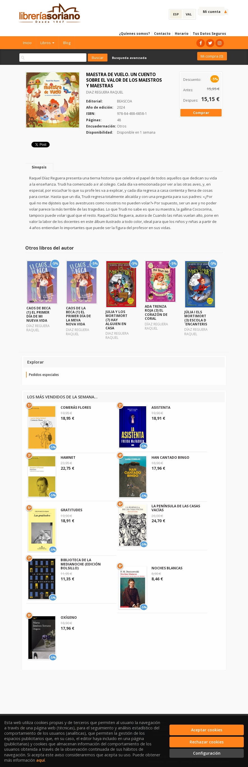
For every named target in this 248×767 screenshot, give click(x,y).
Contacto (162, 33)
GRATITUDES (71, 510)
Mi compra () (212, 56)
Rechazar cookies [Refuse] (207, 742)
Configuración (207, 753)
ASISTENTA (160, 407)
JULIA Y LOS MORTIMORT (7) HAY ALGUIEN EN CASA (116, 319)
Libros (47, 42)
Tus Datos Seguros (209, 33)
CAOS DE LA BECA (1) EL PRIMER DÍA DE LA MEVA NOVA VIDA (78, 316)
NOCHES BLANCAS (166, 568)
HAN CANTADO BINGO (170, 457)
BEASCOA (124, 101)
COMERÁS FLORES (76, 407)
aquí (40, 760)
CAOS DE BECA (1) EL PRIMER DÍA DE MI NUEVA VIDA (38, 314)
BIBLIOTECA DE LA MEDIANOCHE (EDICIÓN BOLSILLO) (81, 564)
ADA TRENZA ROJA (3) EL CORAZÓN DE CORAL (156, 312)
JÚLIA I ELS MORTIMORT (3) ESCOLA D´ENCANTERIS (195, 318)
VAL (189, 14)
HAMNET (68, 457)
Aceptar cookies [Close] (206, 729)
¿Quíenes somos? (134, 33)
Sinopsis (39, 167)
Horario (182, 33)
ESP (176, 14)
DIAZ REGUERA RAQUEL (104, 92)
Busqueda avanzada (129, 57)
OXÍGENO (69, 617)
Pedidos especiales (44, 374)
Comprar (201, 112)
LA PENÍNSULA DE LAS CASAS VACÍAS (175, 508)
